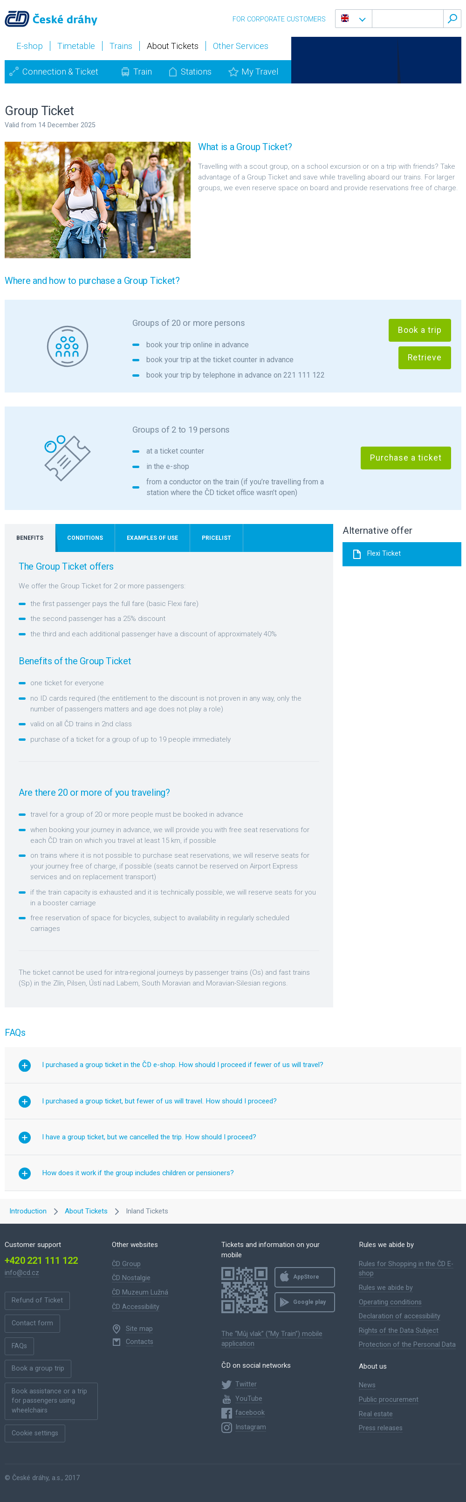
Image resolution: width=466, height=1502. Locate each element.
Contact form (32, 1323)
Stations (196, 71)
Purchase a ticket (406, 457)
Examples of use (152, 538)
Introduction (28, 1211)
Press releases (381, 1428)
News (367, 1385)
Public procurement (388, 1400)
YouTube (248, 1399)
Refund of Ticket (37, 1300)
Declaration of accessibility (399, 1316)
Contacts (139, 1342)
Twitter (246, 1384)
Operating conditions (390, 1302)
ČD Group (126, 1264)
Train (142, 71)
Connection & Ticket (60, 71)
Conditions (85, 538)
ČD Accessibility (135, 1307)
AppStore (306, 1277)
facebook (250, 1413)
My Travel (259, 71)
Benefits (29, 538)
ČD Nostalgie (131, 1278)
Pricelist (216, 538)
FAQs (19, 1346)
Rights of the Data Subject (399, 1331)
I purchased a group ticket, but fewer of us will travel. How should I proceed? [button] (159, 1101)
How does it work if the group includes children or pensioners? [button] (138, 1173)
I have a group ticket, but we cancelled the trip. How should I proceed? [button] (149, 1137)
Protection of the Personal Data (407, 1345)
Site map (139, 1329)
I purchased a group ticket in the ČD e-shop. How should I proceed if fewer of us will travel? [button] (182, 1065)
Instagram (250, 1427)
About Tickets (86, 1211)
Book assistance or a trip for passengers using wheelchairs (49, 1400)
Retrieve (425, 357)
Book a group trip (38, 1368)
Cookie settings (35, 1433)
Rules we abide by (386, 1288)
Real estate (376, 1414)
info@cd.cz (22, 1273)
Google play (309, 1302)
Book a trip (420, 330)
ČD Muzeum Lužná (140, 1292)
